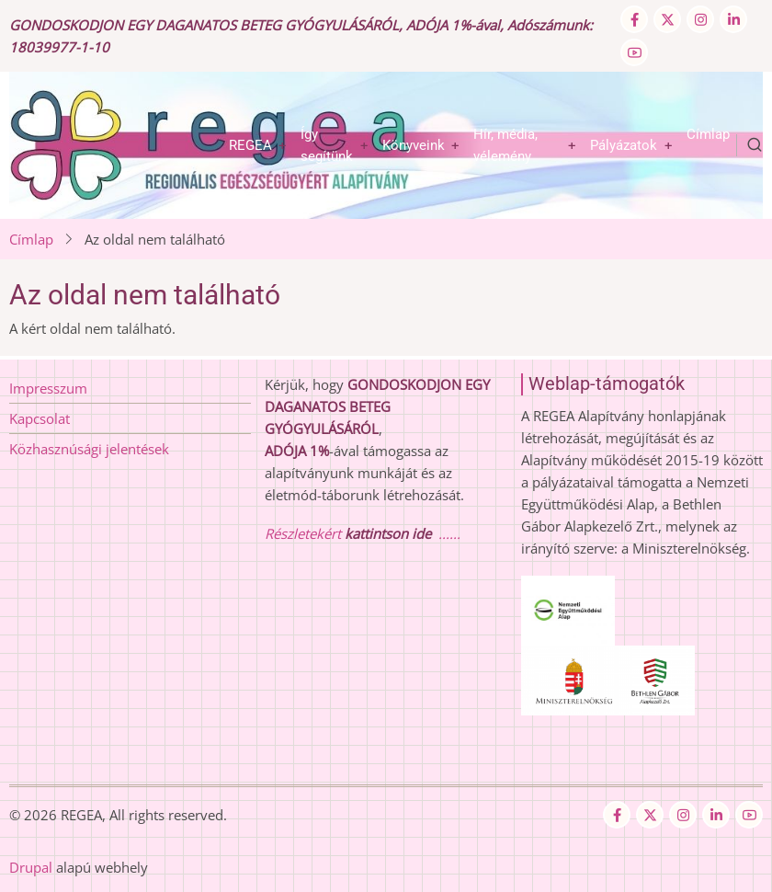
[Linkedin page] (733, 19)
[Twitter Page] (667, 19)
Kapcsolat (39, 418)
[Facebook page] (634, 19)
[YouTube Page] (634, 52)
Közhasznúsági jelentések (89, 449)
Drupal (30, 867)
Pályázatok (623, 145)
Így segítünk (327, 145)
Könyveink (413, 145)
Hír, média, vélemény (505, 145)
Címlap (708, 134)
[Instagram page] (700, 19)
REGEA (250, 145)
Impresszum (48, 388)
